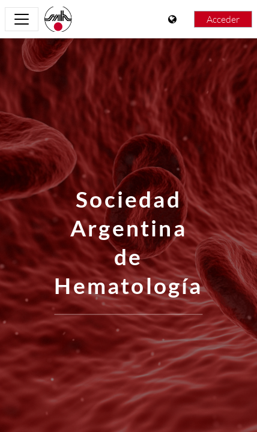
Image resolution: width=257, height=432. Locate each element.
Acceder (223, 19)
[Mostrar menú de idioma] (173, 19)
